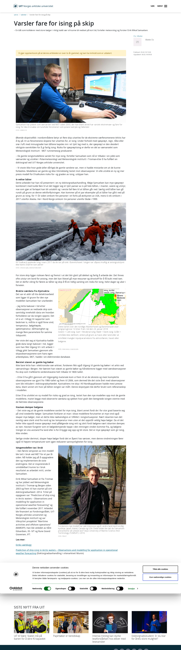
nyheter (24, 15)
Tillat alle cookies (160, 626)
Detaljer (131, 645)
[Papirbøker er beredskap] (71, 592)
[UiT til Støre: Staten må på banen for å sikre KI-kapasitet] (32, 593)
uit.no (16, 15)
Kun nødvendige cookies (160, 634)
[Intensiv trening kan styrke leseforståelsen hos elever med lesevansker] (110, 595)
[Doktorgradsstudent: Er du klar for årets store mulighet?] (149, 593)
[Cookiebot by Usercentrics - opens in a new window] (16, 645)
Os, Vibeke (137, 36)
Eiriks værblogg (23, 508)
